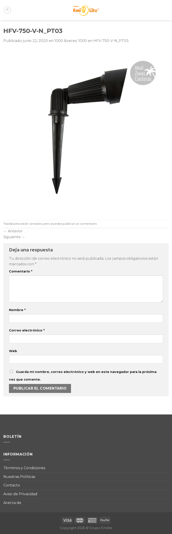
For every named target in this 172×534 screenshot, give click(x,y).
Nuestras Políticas (19, 477)
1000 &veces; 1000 (70, 41)
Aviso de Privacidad (20, 494)
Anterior (13, 231)
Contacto (11, 485)
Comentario (20, 271)
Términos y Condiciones (24, 468)
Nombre (17, 310)
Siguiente (14, 237)
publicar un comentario (80, 223)
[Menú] (7, 10)
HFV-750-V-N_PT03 (111, 41)
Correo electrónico (27, 330)
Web (13, 351)
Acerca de (12, 503)
